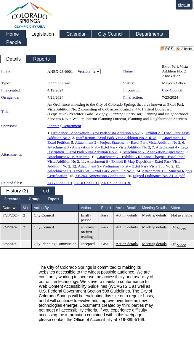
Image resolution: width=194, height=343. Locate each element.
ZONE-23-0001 (59, 183)
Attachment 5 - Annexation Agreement (153, 152)
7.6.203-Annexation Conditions (100, 175)
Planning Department (64, 126)
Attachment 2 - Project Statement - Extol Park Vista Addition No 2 (127, 142)
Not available (181, 215)
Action (86, 208)
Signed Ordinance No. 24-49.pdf (159, 175)
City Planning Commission (55, 243)
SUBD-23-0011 (86, 183)
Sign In (184, 4)
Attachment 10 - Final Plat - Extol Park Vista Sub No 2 (90, 171)
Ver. (26, 208)
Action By (41, 208)
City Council (172, 90)
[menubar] (31, 199)
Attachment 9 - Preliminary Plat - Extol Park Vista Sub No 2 (125, 166)
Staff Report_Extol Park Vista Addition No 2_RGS (116, 137)
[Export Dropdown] (53, 199)
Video (181, 228)
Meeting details (154, 215)
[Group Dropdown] (34, 199)
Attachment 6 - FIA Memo (68, 156)
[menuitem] (12, 199)
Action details (126, 215)
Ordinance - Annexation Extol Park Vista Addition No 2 (95, 133)
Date (6, 208)
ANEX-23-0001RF (116, 183)
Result (106, 208)
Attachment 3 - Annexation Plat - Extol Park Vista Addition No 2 (98, 147)
